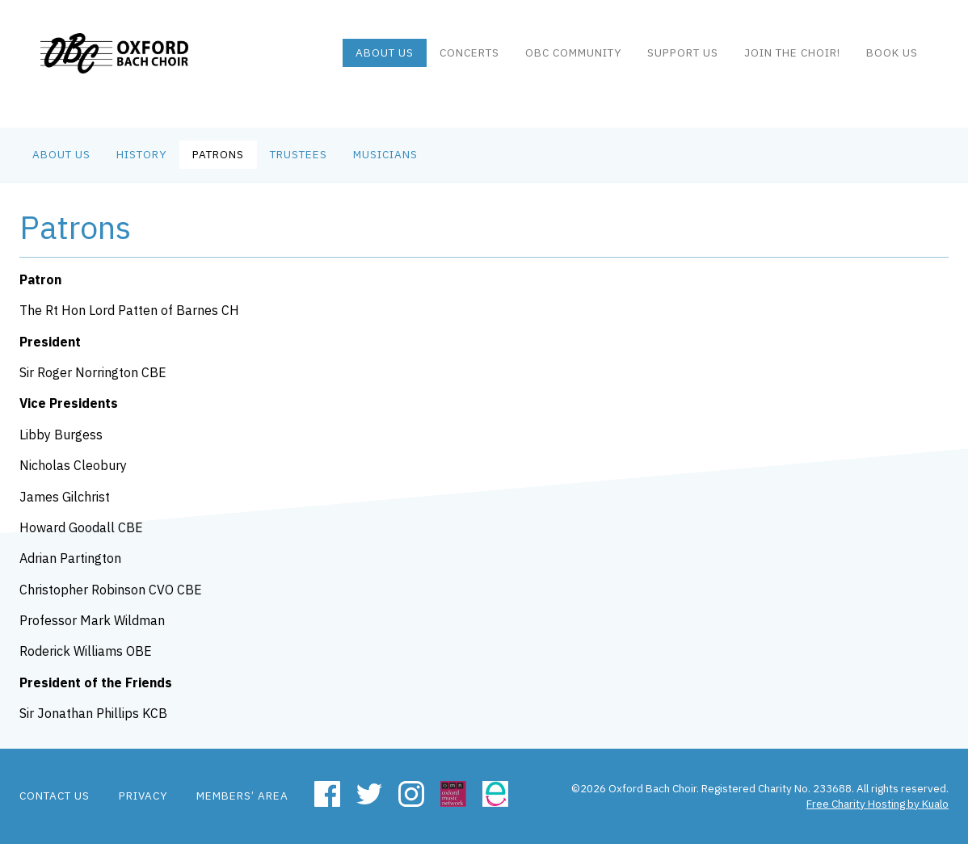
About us (373, 64)
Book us (881, 64)
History (141, 154)
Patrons (218, 154)
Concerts (458, 64)
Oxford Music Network (453, 794)
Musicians (385, 154)
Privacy (143, 795)
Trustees (298, 154)
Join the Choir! (781, 64)
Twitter (369, 794)
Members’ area (242, 795)
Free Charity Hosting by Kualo (877, 803)
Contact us (54, 795)
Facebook (327, 794)
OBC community (562, 64)
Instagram (411, 794)
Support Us (671, 64)
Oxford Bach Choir (147, 64)
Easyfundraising (495, 794)
